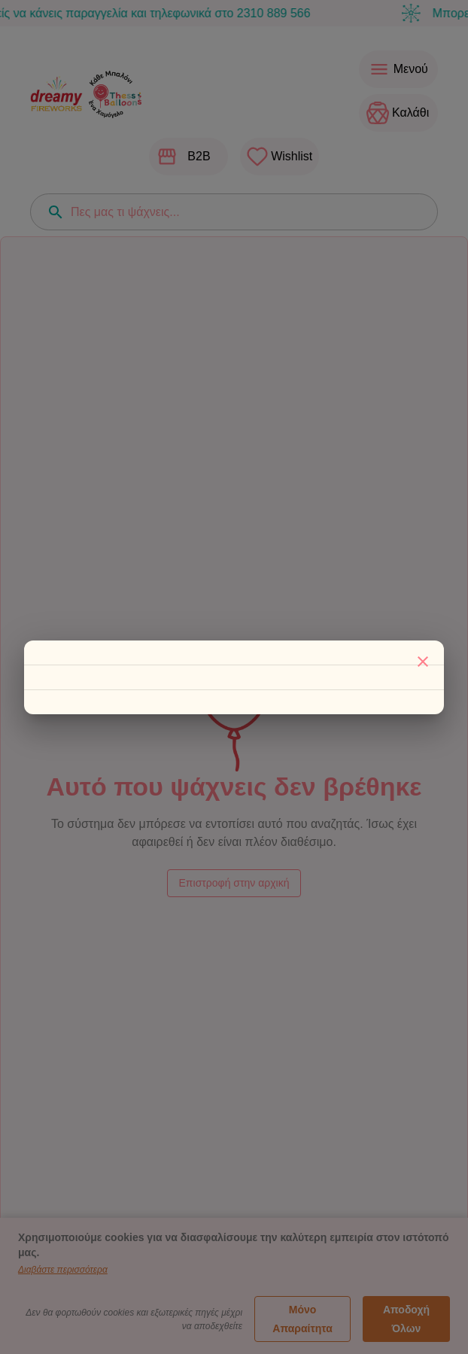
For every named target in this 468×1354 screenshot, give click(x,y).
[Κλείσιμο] (423, 662)
